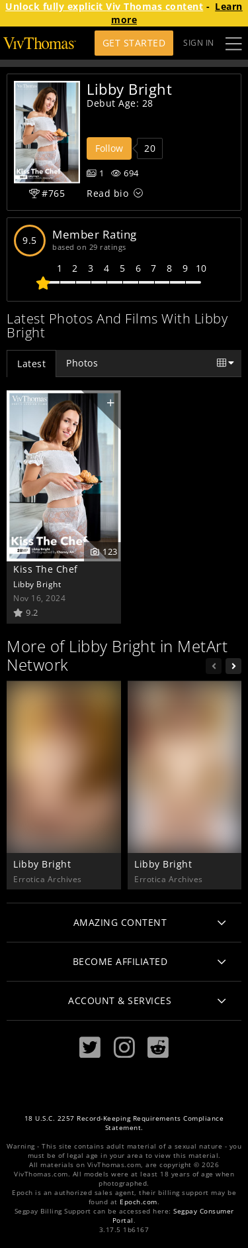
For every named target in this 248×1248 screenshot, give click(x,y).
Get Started (134, 42)
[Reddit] (158, 1047)
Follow (109, 148)
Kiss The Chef (45, 569)
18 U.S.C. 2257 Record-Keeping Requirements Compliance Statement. (124, 1123)
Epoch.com (138, 1202)
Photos (82, 363)
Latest (31, 363)
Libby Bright (37, 584)
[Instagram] (124, 1047)
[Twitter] (90, 1047)
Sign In (198, 42)
